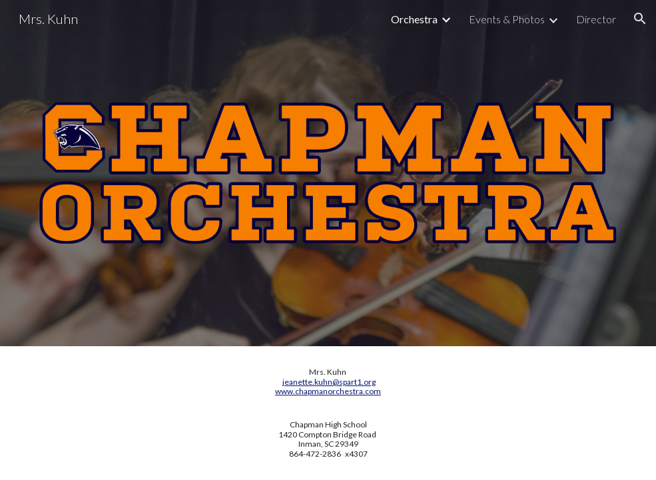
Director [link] (596, 19)
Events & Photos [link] (507, 19)
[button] (640, 19)
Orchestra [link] (414, 19)
